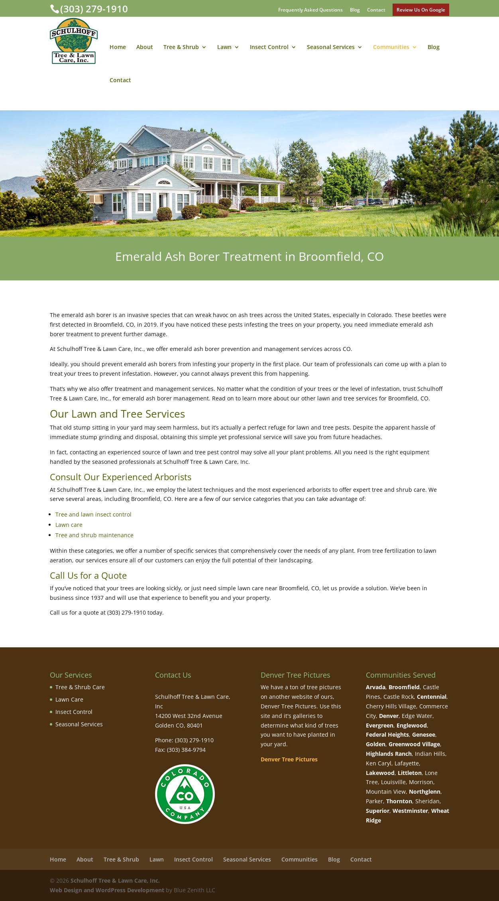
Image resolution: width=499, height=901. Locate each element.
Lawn (224, 47)
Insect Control (269, 47)
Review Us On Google (421, 9)
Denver (389, 716)
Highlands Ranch (389, 753)
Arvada (375, 687)
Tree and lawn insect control (93, 514)
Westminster (410, 810)
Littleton (410, 773)
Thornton (399, 801)
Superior (377, 810)
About (144, 47)
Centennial (431, 696)
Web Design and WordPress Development (107, 890)
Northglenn (424, 791)
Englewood (412, 725)
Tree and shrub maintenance (94, 535)
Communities (391, 47)
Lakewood (380, 773)
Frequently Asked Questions (310, 10)
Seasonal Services (331, 47)
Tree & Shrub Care (80, 687)
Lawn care (69, 524)
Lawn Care (69, 699)
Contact (376, 10)
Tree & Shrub (181, 47)
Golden (375, 744)
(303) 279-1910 (94, 8)
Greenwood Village (414, 744)
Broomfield (404, 687)
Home (118, 47)
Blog (355, 10)
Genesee (423, 734)
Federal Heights (387, 734)
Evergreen (379, 725)
